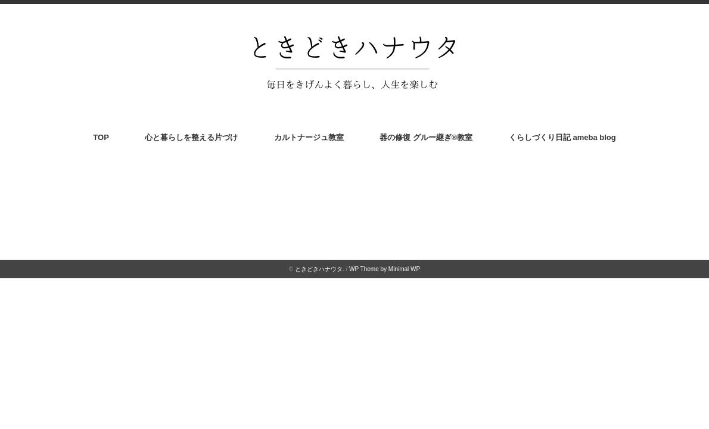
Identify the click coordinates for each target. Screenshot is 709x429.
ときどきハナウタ (319, 269)
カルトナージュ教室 (309, 137)
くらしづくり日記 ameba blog (562, 137)
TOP (101, 137)
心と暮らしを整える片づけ (191, 137)
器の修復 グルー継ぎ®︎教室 (426, 137)
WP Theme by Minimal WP (384, 269)
